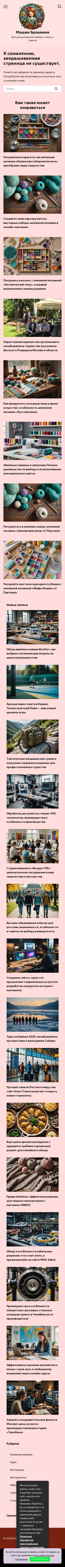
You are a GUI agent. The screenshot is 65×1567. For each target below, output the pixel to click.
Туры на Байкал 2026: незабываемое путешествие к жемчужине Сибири (32, 1038)
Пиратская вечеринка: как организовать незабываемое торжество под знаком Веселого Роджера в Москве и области (31, 346)
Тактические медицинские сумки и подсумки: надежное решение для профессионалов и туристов (31, 763)
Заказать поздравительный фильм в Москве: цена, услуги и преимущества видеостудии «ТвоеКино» (32, 1426)
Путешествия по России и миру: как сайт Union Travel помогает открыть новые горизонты (32, 1091)
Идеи (13, 1462)
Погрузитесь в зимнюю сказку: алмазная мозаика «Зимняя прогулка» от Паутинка (31, 528)
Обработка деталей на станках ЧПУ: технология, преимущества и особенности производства (31, 817)
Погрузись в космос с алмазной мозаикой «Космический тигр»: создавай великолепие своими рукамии (32, 284)
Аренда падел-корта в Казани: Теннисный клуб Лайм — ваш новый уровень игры (31, 708)
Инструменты (18, 1477)
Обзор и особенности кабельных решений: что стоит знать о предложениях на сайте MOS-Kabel (31, 1255)
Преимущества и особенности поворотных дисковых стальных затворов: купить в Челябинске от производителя (30, 1312)
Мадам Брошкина (32, 32)
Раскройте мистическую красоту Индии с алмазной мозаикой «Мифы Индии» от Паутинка (32, 588)
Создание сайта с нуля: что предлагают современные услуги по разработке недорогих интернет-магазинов (32, 984)
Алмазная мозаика (21, 1454)
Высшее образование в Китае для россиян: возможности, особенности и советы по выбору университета (32, 927)
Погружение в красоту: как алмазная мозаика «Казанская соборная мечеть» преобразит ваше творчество (30, 161)
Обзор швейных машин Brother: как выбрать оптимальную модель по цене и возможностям (31, 653)
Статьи (14, 1500)
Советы (14, 1492)
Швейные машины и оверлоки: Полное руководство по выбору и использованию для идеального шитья (32, 469)
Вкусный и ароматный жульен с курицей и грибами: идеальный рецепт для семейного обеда (28, 1146)
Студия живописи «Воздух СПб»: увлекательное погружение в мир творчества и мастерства (30, 872)
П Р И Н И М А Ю (40, 1559)
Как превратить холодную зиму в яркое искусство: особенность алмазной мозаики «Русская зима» (30, 407)
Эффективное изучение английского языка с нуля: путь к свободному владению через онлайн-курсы (32, 1369)
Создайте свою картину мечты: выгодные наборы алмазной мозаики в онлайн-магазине (30, 222)
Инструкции (17, 1469)
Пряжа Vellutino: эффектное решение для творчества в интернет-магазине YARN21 (32, 1200)
